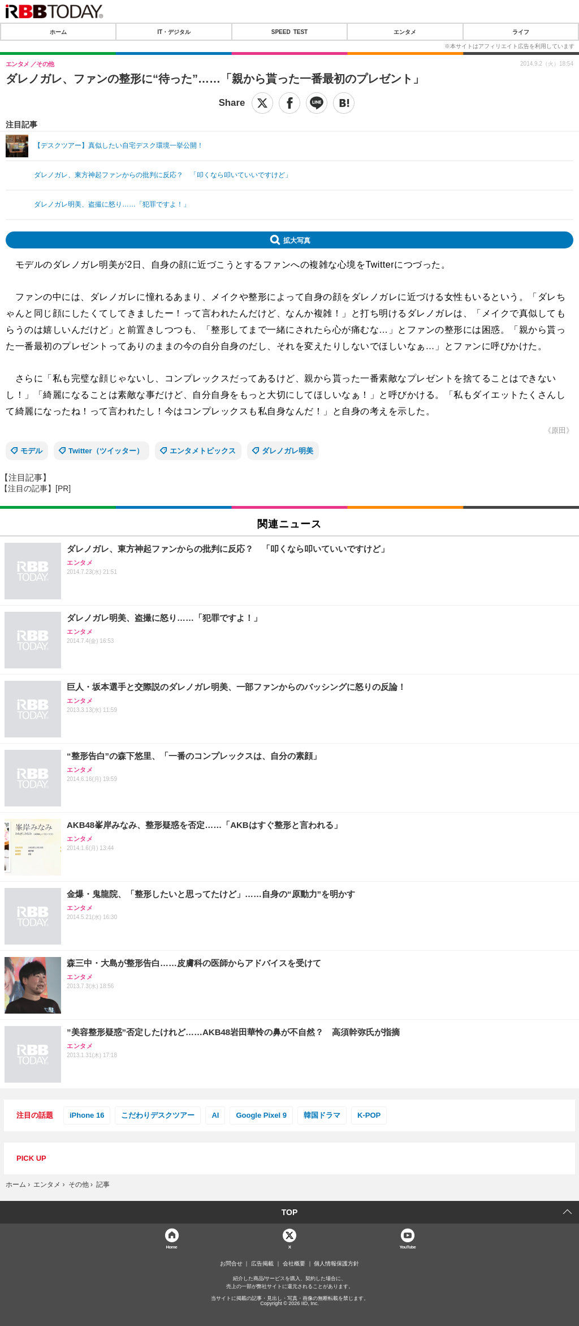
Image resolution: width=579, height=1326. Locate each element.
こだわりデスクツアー (158, 1115)
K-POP (369, 1115)
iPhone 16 (87, 1115)
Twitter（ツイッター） (106, 451)
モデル (31, 451)
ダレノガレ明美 (287, 451)
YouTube (407, 1246)
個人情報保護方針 (336, 1264)
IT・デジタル (174, 32)
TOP (290, 1212)
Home (171, 1246)
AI (215, 1115)
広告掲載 (262, 1264)
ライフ (520, 32)
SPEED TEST (289, 32)
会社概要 (294, 1264)
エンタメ (405, 32)
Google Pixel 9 (261, 1115)
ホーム (58, 32)
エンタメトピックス (203, 451)
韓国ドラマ (322, 1115)
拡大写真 (296, 240)
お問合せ (231, 1264)
